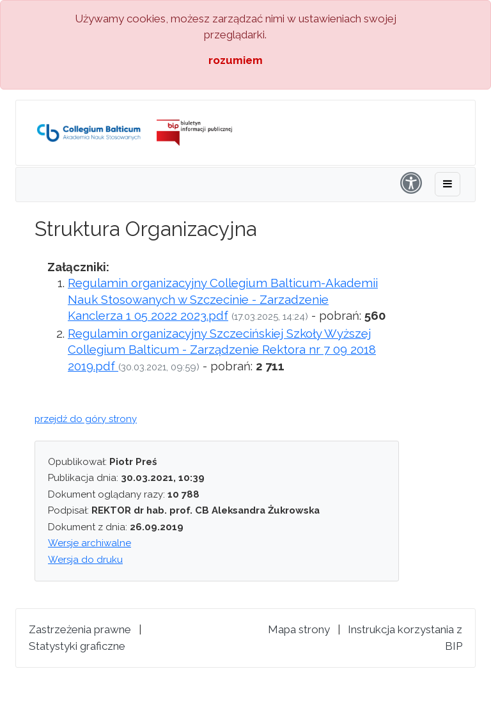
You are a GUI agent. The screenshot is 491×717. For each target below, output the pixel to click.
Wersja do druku (85, 559)
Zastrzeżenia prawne (80, 629)
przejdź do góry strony (86, 419)
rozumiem (235, 60)
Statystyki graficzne (77, 646)
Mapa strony (299, 629)
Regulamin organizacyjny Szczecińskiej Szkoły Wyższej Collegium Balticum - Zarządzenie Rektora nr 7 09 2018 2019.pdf (222, 349)
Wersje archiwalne (89, 543)
